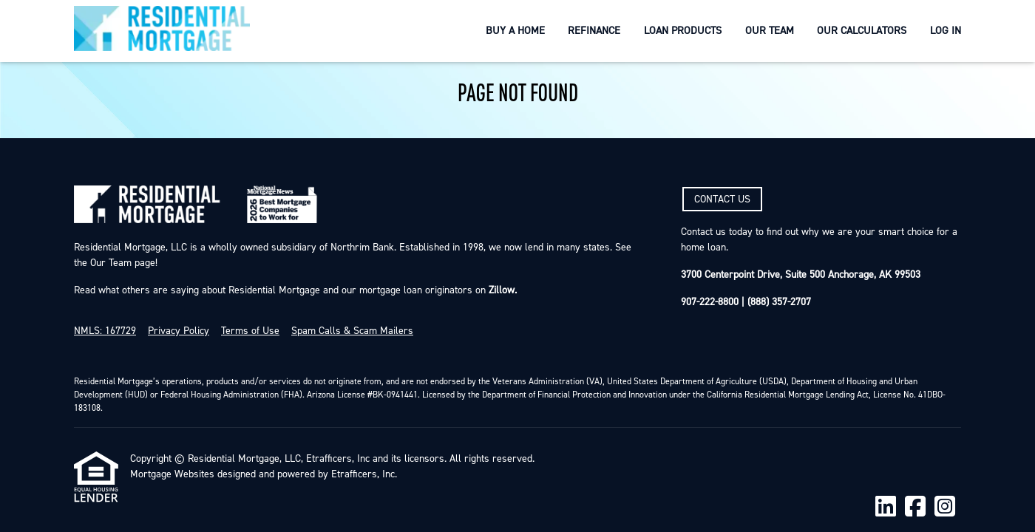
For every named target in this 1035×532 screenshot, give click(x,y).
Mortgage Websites (172, 474)
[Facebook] (915, 507)
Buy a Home (515, 31)
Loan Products (683, 31)
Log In (945, 31)
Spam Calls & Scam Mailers (352, 331)
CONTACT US (722, 199)
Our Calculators (861, 31)
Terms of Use (250, 331)
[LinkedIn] (885, 507)
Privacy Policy (178, 331)
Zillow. (501, 290)
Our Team (769, 31)
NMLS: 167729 (105, 331)
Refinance (594, 31)
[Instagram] (944, 507)
